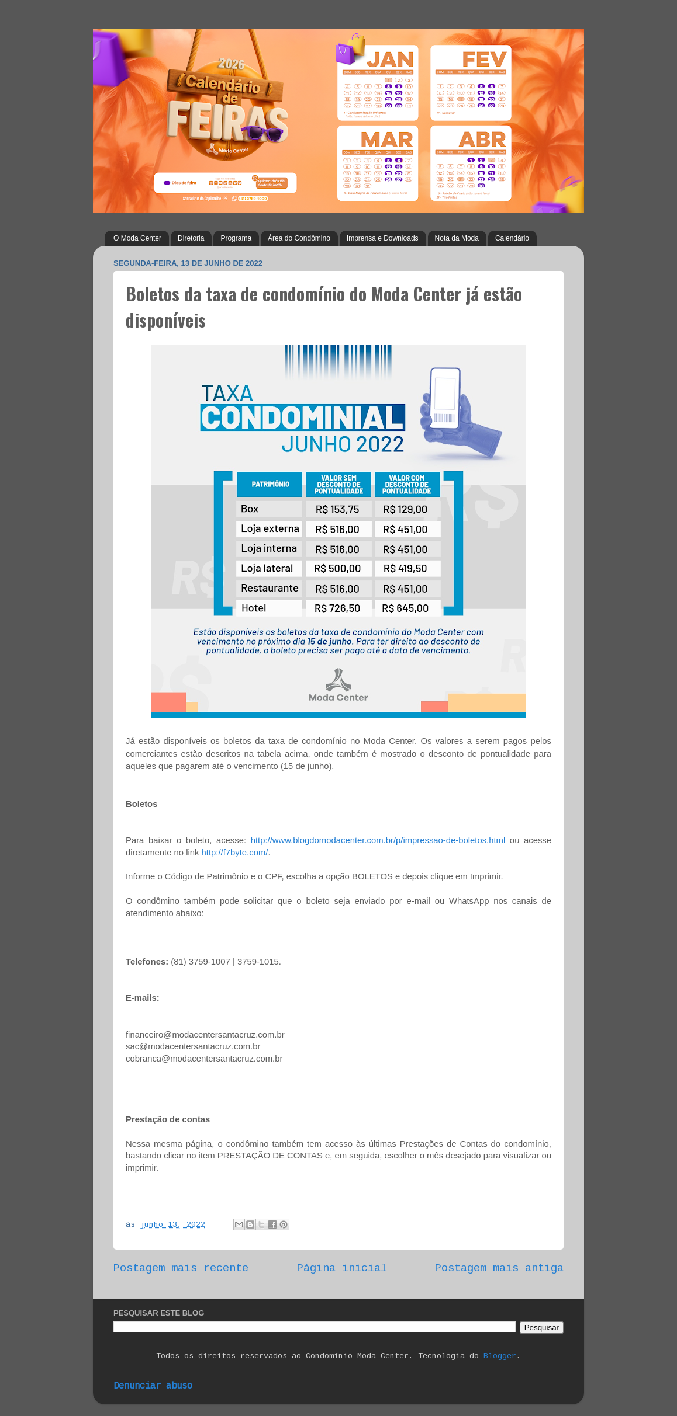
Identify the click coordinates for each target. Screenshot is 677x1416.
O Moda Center (137, 238)
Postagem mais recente (180, 1268)
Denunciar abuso (152, 1386)
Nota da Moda (457, 238)
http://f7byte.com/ (235, 852)
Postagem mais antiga (499, 1268)
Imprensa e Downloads (383, 238)
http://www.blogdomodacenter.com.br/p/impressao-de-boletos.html (378, 840)
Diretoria (191, 238)
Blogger (499, 1356)
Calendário (512, 238)
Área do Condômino (299, 238)
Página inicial (342, 1268)
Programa (235, 238)
